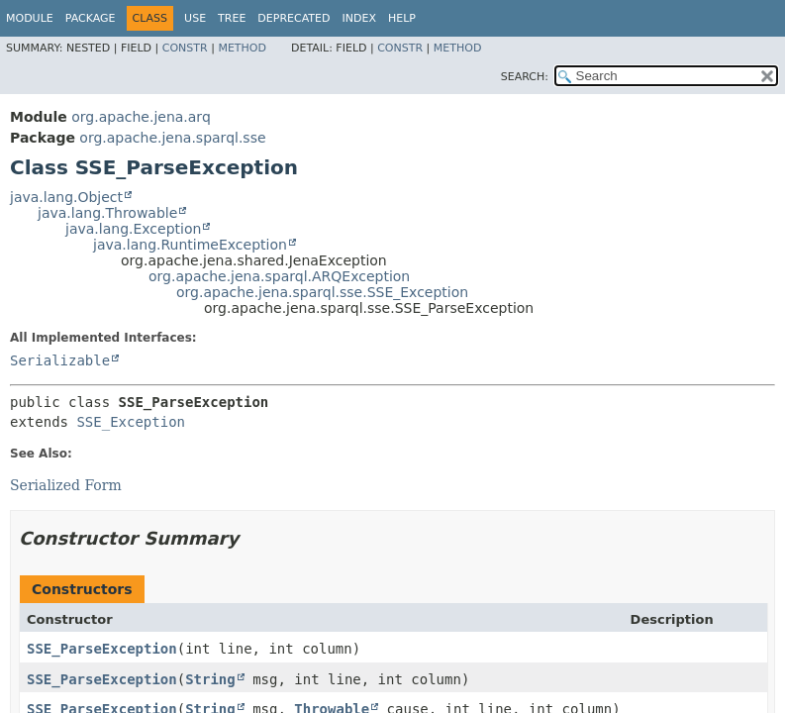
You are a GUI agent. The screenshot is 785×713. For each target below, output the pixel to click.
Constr (185, 48)
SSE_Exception (130, 422)
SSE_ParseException (102, 649)
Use (195, 18)
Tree (231, 18)
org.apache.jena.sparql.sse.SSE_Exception (322, 292)
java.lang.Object (66, 197)
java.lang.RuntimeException (190, 245)
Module (29, 18)
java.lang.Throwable (107, 213)
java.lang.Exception (133, 229)
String (210, 679)
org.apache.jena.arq (140, 117)
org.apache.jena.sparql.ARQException (279, 276)
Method (242, 48)
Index (358, 18)
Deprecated (293, 18)
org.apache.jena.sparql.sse (172, 138)
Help (402, 18)
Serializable (60, 360)
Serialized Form (66, 485)
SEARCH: (524, 76)
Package (90, 18)
